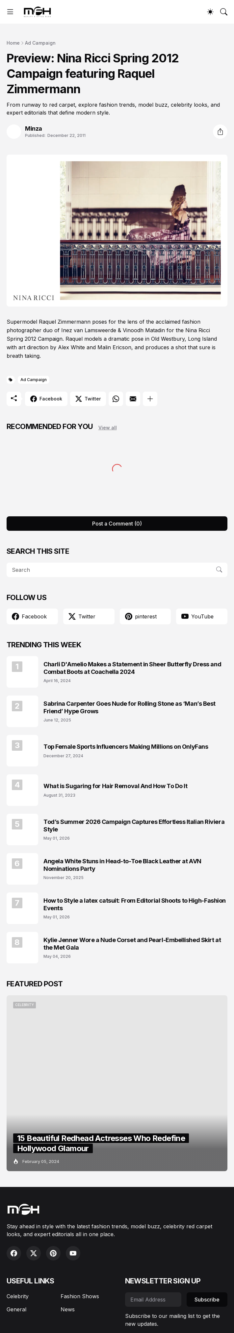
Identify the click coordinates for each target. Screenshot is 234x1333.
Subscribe (207, 1299)
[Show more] (150, 399)
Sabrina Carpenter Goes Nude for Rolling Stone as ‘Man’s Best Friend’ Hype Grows (129, 707)
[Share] (220, 131)
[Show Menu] (10, 11)
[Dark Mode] (210, 11)
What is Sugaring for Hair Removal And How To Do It (115, 786)
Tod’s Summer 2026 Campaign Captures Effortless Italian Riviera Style (133, 825)
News (68, 1309)
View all (107, 427)
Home (13, 43)
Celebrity (18, 1296)
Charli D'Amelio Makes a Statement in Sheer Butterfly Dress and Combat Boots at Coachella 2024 (132, 668)
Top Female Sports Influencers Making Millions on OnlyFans (125, 746)
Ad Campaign (40, 43)
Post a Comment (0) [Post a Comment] (117, 523)
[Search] (224, 11)
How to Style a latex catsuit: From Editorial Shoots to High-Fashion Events (134, 904)
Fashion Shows (80, 1296)
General (16, 1309)
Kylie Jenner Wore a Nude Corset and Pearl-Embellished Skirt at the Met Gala (132, 943)
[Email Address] (153, 1299)
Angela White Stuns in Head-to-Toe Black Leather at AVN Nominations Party (122, 865)
